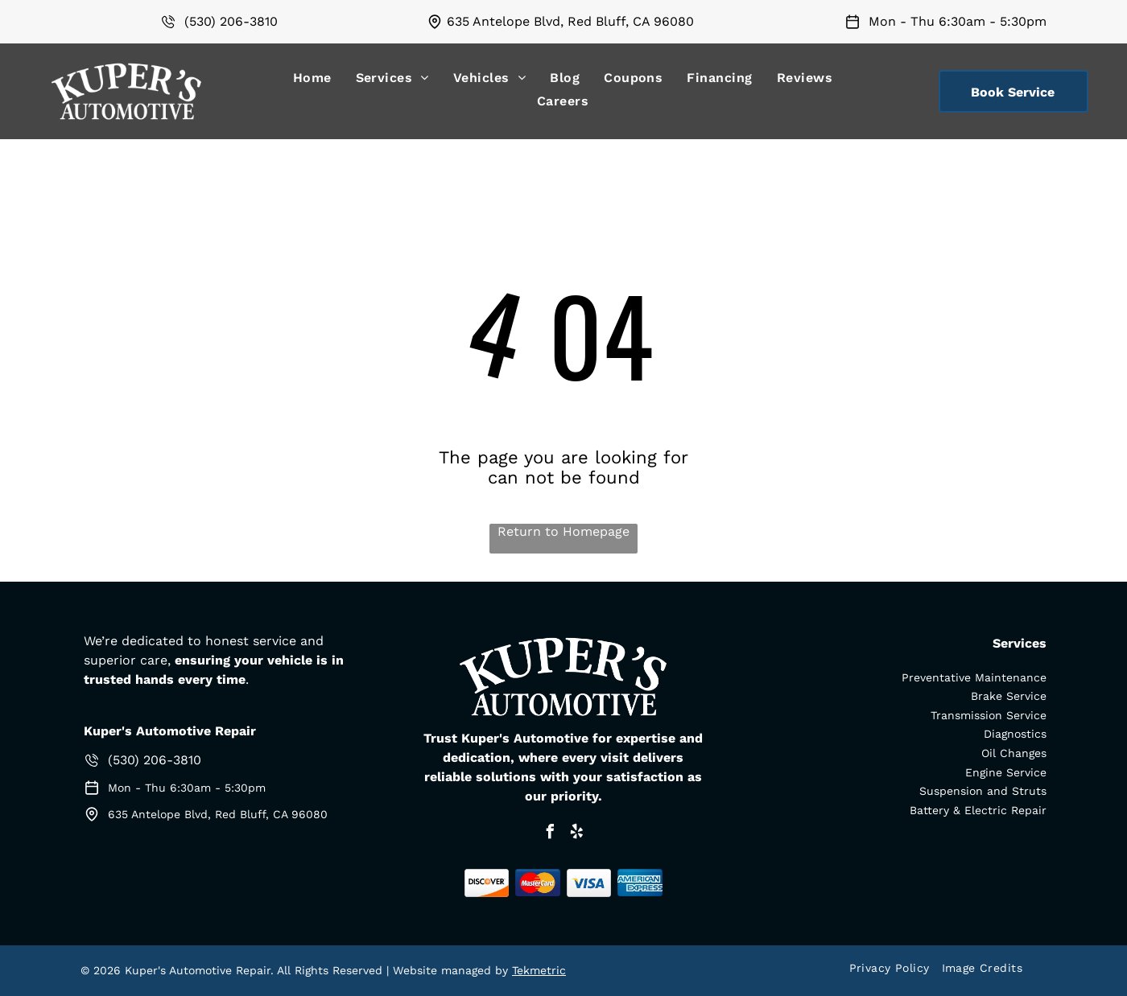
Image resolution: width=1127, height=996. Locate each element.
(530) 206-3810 (231, 21)
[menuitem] (312, 77)
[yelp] (576, 834)
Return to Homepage (563, 531)
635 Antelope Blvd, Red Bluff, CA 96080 (570, 21)
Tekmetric (539, 970)
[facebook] (550, 834)
